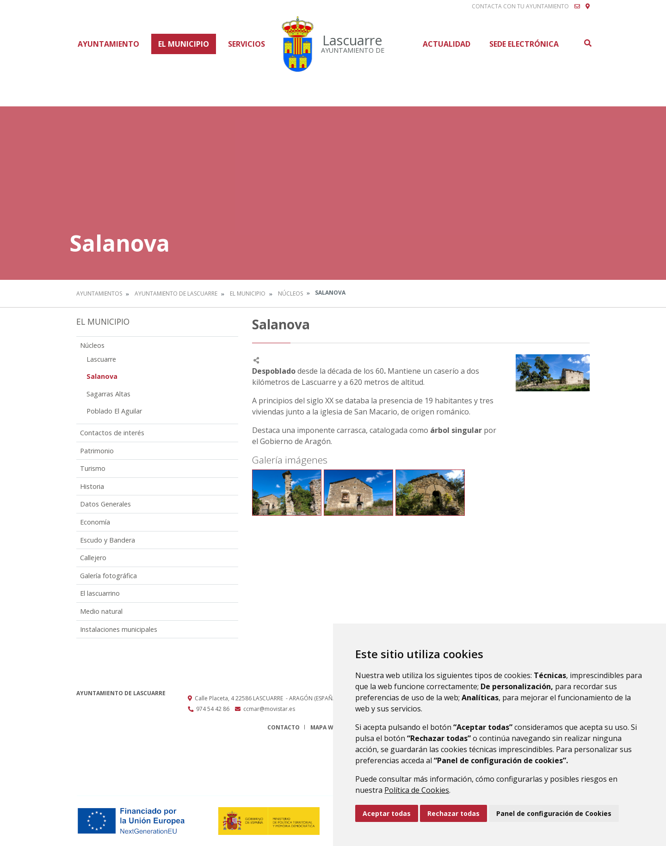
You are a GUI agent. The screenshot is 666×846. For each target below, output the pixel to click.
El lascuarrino (100, 593)
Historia (92, 486)
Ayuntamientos (99, 293)
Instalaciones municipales (118, 629)
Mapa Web (325, 727)
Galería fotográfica (108, 575)
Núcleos (290, 293)
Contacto (283, 727)
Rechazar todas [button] (453, 813)
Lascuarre (101, 359)
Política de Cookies (416, 790)
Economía (95, 522)
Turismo (92, 468)
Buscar (587, 43)
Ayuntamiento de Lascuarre (176, 293)
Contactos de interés (112, 432)
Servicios (246, 44)
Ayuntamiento (108, 44)
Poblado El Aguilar (114, 411)
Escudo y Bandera (107, 540)
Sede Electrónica (524, 44)
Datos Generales (105, 504)
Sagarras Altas (108, 393)
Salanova (101, 376)
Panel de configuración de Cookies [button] (553, 813)
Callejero (93, 557)
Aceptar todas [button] (387, 813)
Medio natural (101, 611)
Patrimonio (97, 450)
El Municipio (183, 44)
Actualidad (446, 44)
